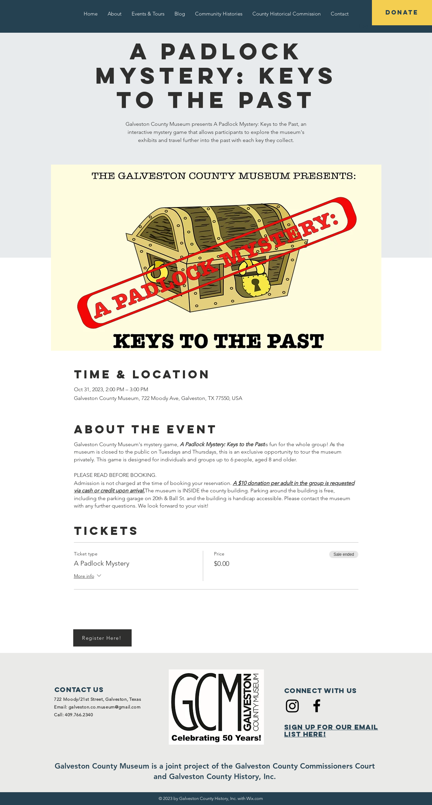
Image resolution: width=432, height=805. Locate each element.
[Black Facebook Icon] (316, 705)
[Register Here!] (102, 637)
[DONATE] (402, 12)
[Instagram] (292, 705)
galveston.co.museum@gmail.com (105, 707)
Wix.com (254, 798)
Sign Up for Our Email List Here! (331, 731)
